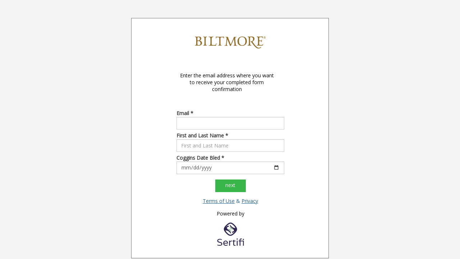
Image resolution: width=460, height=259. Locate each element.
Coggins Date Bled (200, 157)
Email (184, 113)
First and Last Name (202, 135)
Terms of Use (219, 200)
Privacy (250, 200)
